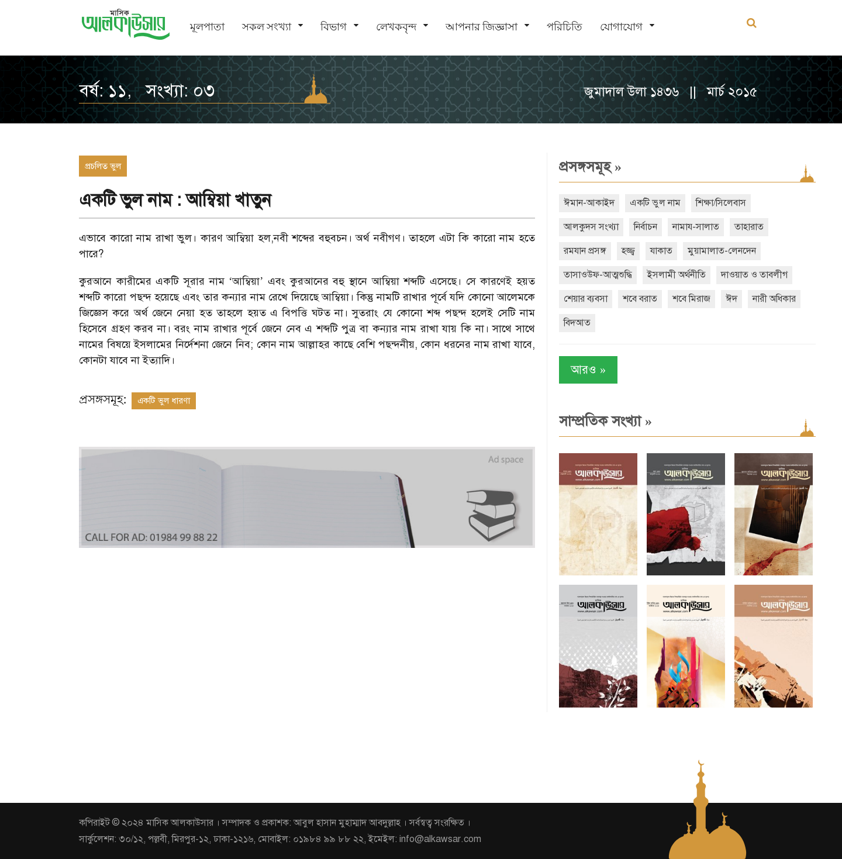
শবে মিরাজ (691, 299)
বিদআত (577, 323)
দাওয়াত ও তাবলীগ (754, 275)
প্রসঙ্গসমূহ (590, 166)
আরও (588, 370)
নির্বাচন (645, 227)
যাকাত (661, 251)
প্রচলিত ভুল (103, 166)
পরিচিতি (564, 26)
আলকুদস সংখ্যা (591, 227)
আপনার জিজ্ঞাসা (481, 26)
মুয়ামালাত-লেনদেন (722, 251)
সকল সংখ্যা (266, 26)
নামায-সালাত (695, 227)
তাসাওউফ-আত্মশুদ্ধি (598, 275)
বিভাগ (333, 26)
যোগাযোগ (621, 26)
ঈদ (731, 299)
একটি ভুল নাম (655, 203)
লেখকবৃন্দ (396, 26)
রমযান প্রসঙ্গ (585, 251)
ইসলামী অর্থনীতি (676, 275)
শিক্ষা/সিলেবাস (721, 203)
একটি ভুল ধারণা (163, 400)
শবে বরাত (640, 299)
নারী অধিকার (774, 299)
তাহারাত (749, 227)
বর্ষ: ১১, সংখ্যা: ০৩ (147, 91)
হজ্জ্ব (628, 251)
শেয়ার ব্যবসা (586, 299)
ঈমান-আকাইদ (589, 203)
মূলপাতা (207, 26)
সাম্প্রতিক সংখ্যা (605, 421)
